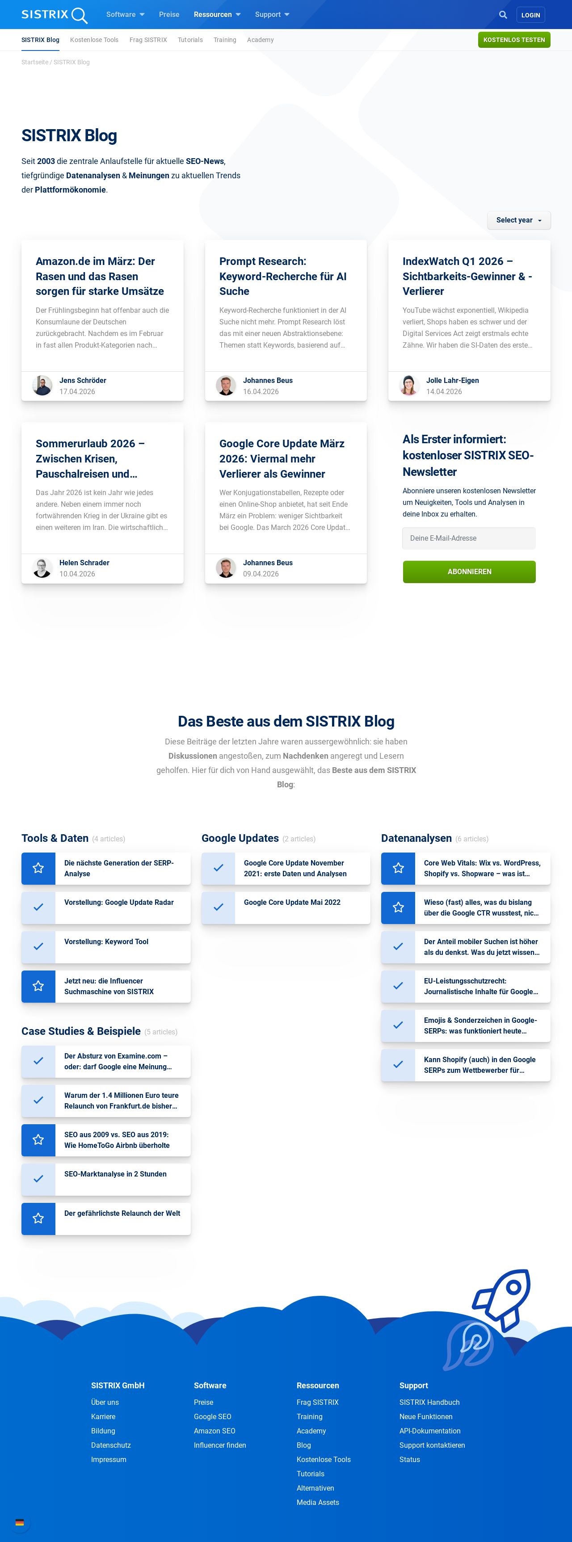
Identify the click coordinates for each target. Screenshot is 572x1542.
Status (410, 1459)
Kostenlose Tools (94, 39)
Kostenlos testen (514, 39)
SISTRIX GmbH (118, 1385)
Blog (304, 1445)
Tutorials (190, 39)
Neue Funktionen (426, 1416)
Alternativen (315, 1488)
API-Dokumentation (430, 1431)
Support (272, 14)
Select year (514, 220)
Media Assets (318, 1502)
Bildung (103, 1431)
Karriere (103, 1416)
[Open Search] (503, 14)
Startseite (34, 62)
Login (531, 15)
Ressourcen (217, 14)
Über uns (105, 1402)
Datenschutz (111, 1445)
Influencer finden (220, 1445)
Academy (260, 39)
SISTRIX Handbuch (430, 1402)
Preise (169, 14)
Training (225, 39)
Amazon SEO (215, 1431)
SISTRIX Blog (40, 39)
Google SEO (212, 1416)
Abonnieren (470, 571)
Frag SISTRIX (148, 39)
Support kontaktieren (432, 1445)
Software (125, 14)
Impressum (108, 1459)
